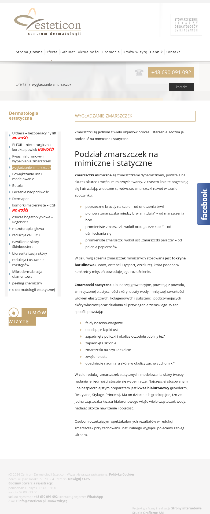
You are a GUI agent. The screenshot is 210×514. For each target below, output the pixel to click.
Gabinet (67, 51)
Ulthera (81, 434)
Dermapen (21, 198)
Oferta (52, 51)
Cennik (156, 51)
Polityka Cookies (121, 474)
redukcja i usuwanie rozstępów (28, 262)
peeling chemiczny (27, 283)
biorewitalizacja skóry (29, 253)
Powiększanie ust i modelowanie (27, 176)
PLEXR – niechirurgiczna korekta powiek (33, 147)
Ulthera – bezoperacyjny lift (34, 136)
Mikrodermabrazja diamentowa (27, 274)
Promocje (111, 51)
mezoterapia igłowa (28, 228)
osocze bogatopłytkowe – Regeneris (32, 219)
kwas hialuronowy (153, 388)
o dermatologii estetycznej (33, 289)
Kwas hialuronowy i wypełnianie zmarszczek (31, 159)
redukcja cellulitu (26, 235)
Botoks (18, 185)
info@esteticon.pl (32, 501)
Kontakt (172, 51)
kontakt (181, 87)
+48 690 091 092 (46, 497)
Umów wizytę (135, 51)
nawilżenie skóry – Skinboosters (27, 244)
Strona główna (29, 51)
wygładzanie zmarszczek (31, 167)
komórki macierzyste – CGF (34, 208)
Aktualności (89, 51)
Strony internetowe (186, 508)
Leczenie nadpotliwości (31, 192)
